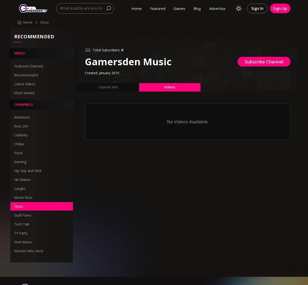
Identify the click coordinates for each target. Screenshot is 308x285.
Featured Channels (28, 66)
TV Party (20, 233)
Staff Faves (23, 215)
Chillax (19, 144)
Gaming (20, 161)
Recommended (26, 75)
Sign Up (280, 8)
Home (136, 8)
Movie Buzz (23, 197)
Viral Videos (23, 242)
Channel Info (108, 87)
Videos (169, 87)
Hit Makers (22, 179)
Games (179, 8)
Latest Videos (24, 84)
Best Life (21, 126)
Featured (157, 8)
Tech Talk (21, 224)
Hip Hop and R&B (28, 170)
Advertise (217, 8)
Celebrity (21, 135)
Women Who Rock (28, 251)
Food (18, 153)
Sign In (257, 8)
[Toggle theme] (239, 8)
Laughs (20, 188)
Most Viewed (24, 93)
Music (18, 206)
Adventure (22, 117)
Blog (197, 8)
